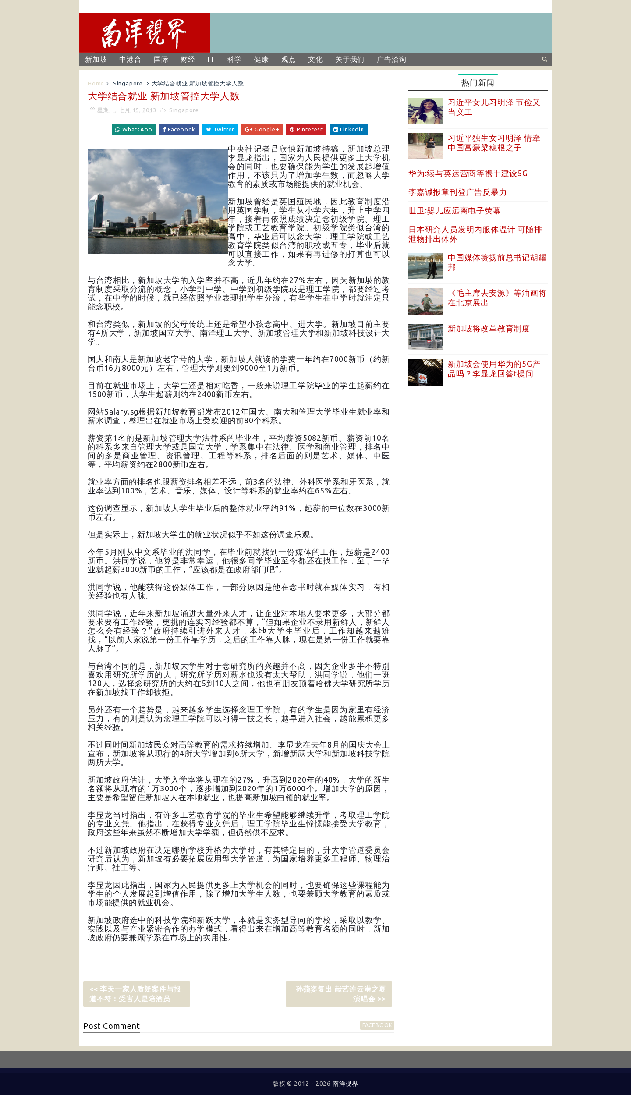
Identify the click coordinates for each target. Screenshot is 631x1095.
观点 (288, 59)
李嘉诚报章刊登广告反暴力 (457, 192)
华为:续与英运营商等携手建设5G (468, 173)
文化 (315, 59)
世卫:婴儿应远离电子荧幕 (454, 210)
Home (96, 83)
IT (211, 59)
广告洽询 (391, 59)
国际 (161, 59)
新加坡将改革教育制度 (489, 328)
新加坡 (96, 59)
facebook (377, 1025)
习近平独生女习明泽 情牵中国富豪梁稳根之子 (494, 142)
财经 (188, 59)
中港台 (130, 59)
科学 (234, 59)
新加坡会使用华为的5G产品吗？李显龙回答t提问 (494, 368)
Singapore (128, 83)
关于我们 (350, 59)
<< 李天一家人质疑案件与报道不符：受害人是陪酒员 (135, 994)
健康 (261, 59)
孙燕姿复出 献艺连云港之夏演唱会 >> (341, 994)
